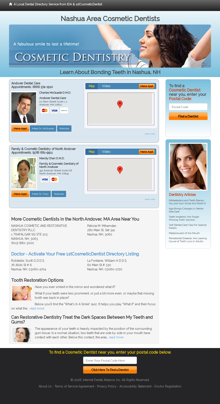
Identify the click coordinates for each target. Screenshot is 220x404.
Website (64, 128)
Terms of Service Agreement (74, 386)
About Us (45, 386)
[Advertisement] (187, 285)
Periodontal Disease (180, 238)
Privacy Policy (106, 386)
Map (92, 86)
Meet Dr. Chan (40, 193)
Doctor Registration (167, 386)
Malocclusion (176, 233)
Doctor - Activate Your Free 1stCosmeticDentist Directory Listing (75, 254)
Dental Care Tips (183, 224)
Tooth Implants (177, 216)
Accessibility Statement (135, 386)
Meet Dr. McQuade (43, 128)
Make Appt (20, 128)
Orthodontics (176, 200)
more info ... (151, 134)
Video (106, 86)
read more (37, 308)
